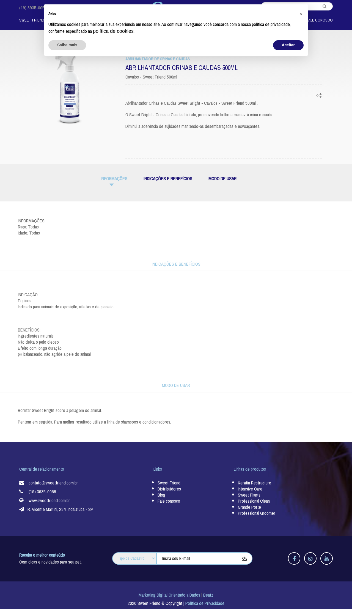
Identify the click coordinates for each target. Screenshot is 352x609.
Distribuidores (169, 489)
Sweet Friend (31, 20)
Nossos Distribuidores (251, 20)
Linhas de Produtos (77, 20)
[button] (300, 562)
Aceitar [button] (288, 594)
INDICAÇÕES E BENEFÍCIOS (168, 178)
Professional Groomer (256, 513)
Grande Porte (249, 507)
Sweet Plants (249, 495)
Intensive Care (250, 489)
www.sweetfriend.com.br (49, 500)
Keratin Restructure (254, 483)
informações (114, 178)
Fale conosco (169, 501)
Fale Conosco (320, 20)
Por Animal (121, 20)
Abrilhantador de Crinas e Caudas (157, 59)
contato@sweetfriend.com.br (79, 8)
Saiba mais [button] (67, 594)
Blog (289, 20)
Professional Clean (254, 501)
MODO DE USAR (222, 178)
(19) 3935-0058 (33, 8)
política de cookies (113, 580)
